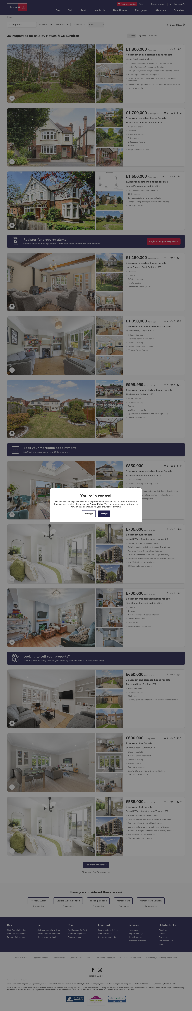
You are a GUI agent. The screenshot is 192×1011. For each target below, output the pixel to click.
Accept (104, 513)
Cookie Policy (96, 504)
